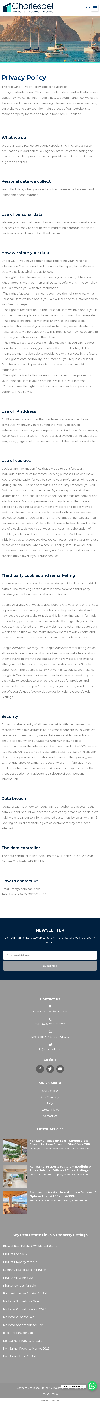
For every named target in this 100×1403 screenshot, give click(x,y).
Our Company (50, 1097)
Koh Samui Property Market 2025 (26, 1348)
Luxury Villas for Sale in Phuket (24, 1270)
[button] (94, 7)
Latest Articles (50, 1109)
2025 (34, 1246)
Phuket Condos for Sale (19, 1285)
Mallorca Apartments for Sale (23, 1325)
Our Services (50, 1090)
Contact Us (50, 1115)
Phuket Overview (15, 1254)
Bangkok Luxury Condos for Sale (25, 1293)
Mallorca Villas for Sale (18, 1317)
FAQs (50, 1103)
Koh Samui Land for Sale (20, 1356)
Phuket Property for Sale (20, 1262)
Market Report (48, 1246)
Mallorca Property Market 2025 (24, 1309)
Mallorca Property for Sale (21, 1301)
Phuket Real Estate (16, 1246)
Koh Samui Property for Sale (22, 1341)
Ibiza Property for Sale (18, 1333)
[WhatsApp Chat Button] (92, 1386)
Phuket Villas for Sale (18, 1278)
